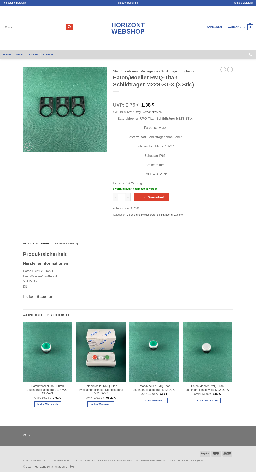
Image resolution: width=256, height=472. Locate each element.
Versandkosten (152, 112)
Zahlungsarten (83, 460)
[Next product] (223, 69)
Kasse (33, 54)
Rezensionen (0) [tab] (66, 243)
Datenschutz (41, 460)
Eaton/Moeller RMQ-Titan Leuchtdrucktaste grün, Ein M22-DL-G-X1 (47, 389)
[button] (214, 27)
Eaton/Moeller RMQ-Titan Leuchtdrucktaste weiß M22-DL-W (207, 387)
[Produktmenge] (122, 197)
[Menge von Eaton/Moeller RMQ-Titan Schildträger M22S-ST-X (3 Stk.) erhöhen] (128, 197)
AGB (26, 435)
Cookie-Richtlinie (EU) (186, 460)
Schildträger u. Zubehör (177, 71)
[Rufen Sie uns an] (250, 54)
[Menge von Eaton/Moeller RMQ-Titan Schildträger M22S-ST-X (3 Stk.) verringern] (115, 197)
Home (7, 54)
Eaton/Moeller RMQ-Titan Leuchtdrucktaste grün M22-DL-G (154, 387)
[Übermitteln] (69, 27)
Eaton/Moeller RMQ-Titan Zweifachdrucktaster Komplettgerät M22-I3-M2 (101, 389)
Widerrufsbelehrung (151, 460)
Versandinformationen (115, 460)
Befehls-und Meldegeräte (140, 71)
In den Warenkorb (151, 197)
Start (116, 71)
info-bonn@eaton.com (39, 296)
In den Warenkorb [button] (47, 404)
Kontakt (49, 54)
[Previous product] (230, 69)
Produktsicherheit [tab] (37, 243)
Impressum (61, 460)
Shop (19, 54)
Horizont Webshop (128, 28)
